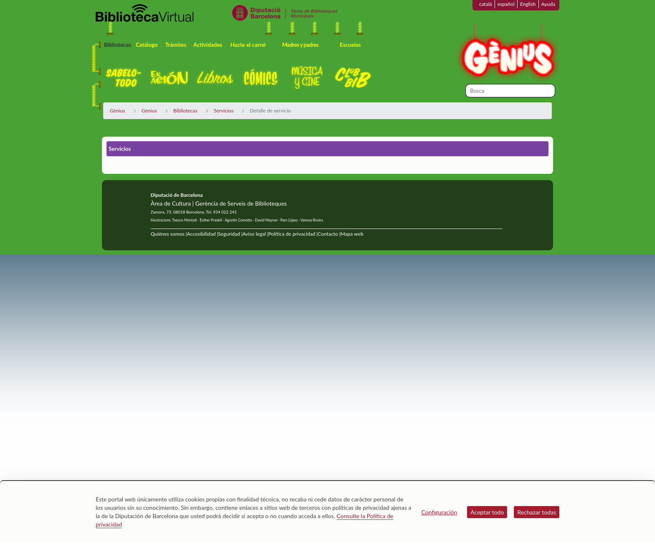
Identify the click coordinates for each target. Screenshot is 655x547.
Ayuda (548, 4)
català (485, 4)
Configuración (439, 512)
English (528, 4)
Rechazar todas (536, 512)
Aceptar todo (487, 512)
